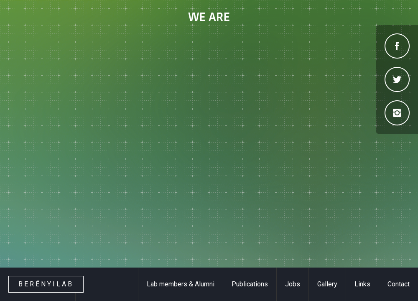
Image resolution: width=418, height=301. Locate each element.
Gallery (327, 284)
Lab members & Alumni (180, 284)
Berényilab (46, 284)
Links (362, 284)
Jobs (292, 284)
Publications (250, 284)
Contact (398, 284)
